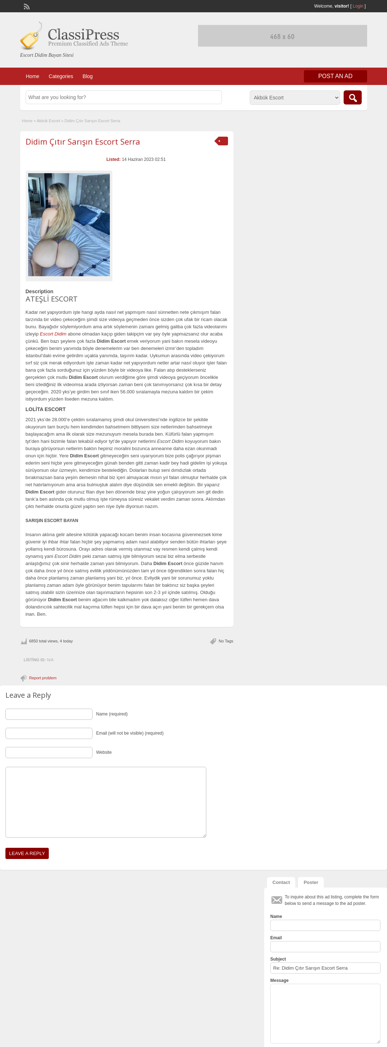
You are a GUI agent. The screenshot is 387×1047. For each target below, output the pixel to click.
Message (279, 980)
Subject (278, 959)
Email (276, 937)
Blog (88, 76)
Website (104, 752)
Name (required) (112, 714)
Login (358, 6)
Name (276, 916)
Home (32, 76)
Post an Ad (335, 76)
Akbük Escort (48, 121)
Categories (61, 76)
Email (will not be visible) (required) (130, 733)
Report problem (43, 678)
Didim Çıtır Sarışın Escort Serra (83, 141)
